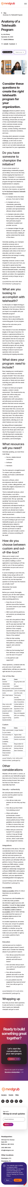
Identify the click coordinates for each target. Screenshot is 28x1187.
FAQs (17, 1095)
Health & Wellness (8, 39)
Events (11, 1095)
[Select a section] (20, 52)
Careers (4, 1095)
